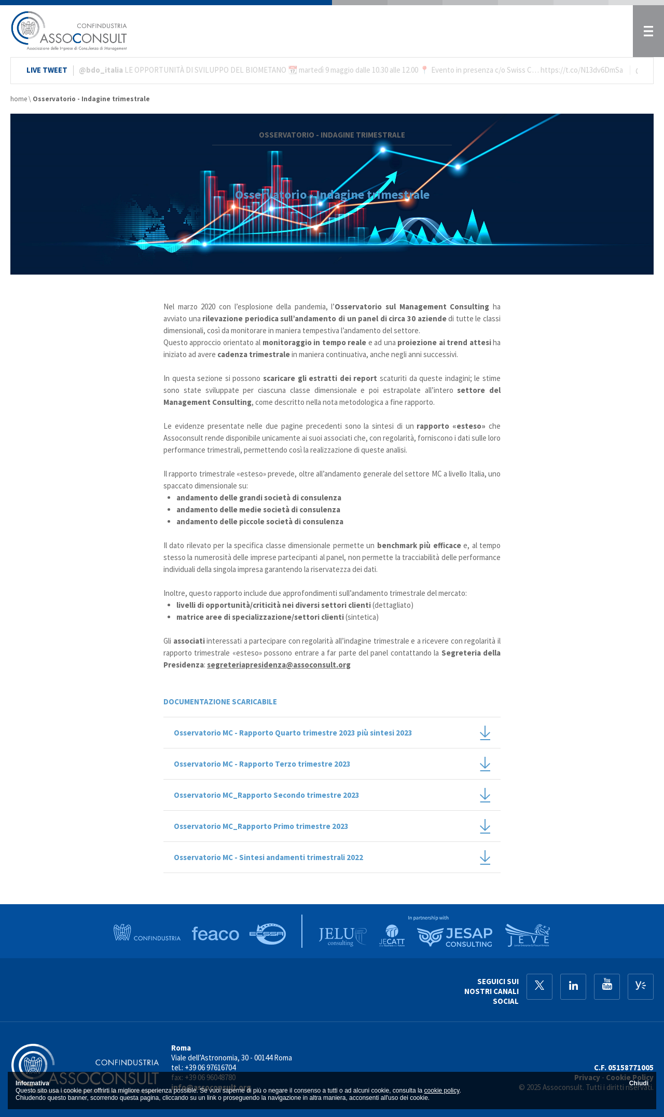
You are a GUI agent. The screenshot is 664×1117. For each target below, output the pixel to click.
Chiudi (638, 1083)
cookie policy (442, 1090)
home (18, 98)
